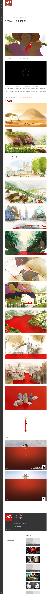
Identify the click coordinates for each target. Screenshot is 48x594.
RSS (1, 7)
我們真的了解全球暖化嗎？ (27, 97)
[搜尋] (13, 540)
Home (6, 13)
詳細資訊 (10, 529)
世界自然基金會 (26, 96)
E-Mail (1, 4)
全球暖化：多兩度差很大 (16, 21)
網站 (6, 529)
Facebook (1, 17)
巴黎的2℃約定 (19, 97)
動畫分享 (14, 13)
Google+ (1, 20)
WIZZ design (12, 96)
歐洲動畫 (18, 13)
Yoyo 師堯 (19, 514)
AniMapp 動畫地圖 (8, 3)
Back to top (1, 592)
